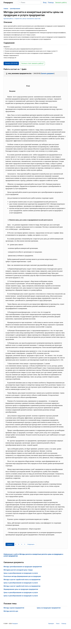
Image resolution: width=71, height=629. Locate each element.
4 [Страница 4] (21, 544)
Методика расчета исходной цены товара (18, 570)
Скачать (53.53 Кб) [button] (11, 63)
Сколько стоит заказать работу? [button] (32, 63)
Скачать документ (47, 73)
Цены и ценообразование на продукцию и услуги (21, 573)
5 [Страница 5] (24, 544)
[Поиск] (29, 2)
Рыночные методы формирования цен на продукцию (22, 576)
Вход (44, 2)
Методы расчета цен (11, 611)
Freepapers (15, 623)
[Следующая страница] (31, 544)
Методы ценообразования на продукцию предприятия (23, 566)
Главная (6, 8)
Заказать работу (61, 2)
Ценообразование (15, 8)
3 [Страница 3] (18, 544)
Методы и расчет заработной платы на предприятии (22, 579)
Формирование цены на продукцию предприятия (21, 589)
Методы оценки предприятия (14, 608)
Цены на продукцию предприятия (49, 608)
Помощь (51, 2)
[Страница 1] (10, 544)
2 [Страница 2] (15, 544)
